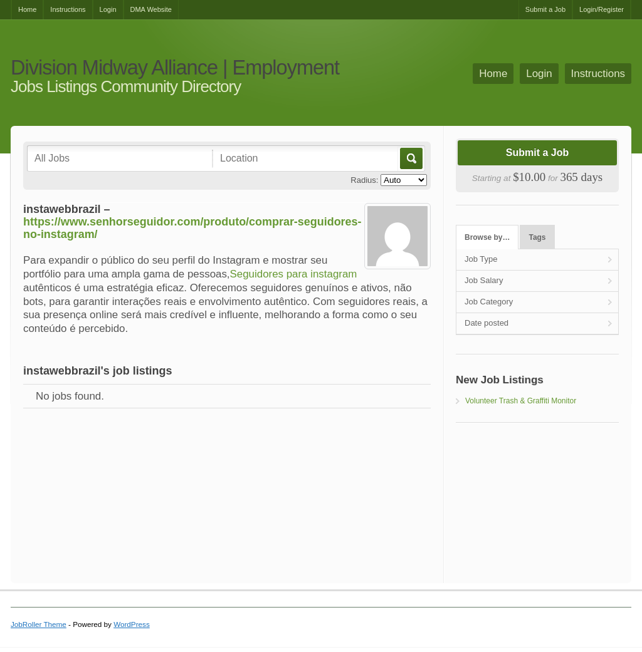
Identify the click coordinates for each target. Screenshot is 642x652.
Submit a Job (545, 9)
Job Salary (484, 280)
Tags (537, 237)
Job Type (481, 259)
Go (410, 158)
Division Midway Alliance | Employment (175, 68)
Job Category (489, 301)
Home (27, 9)
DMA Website (151, 9)
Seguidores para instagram (293, 274)
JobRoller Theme (38, 624)
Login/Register (601, 9)
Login (108, 9)
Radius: (364, 180)
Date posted (486, 323)
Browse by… (487, 237)
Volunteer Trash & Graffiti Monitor (520, 400)
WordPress (131, 624)
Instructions (67, 9)
